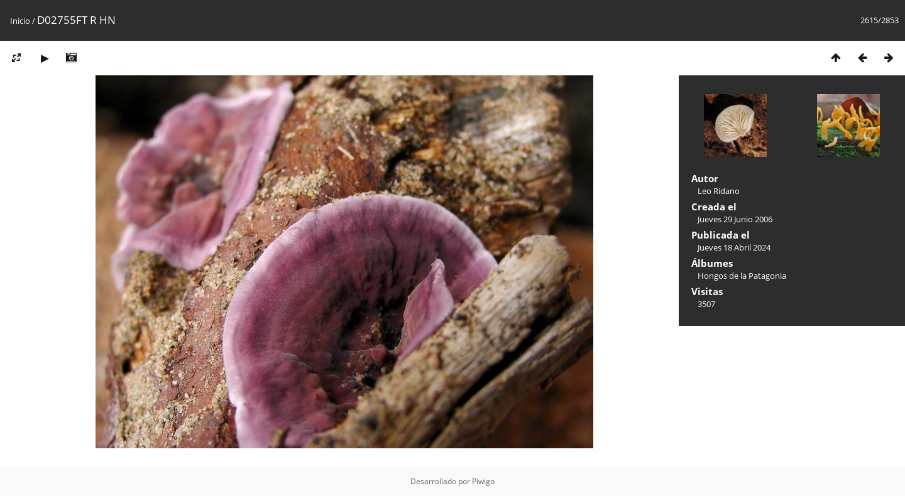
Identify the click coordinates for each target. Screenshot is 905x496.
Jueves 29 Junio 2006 (735, 219)
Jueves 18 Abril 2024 (734, 247)
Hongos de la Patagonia (742, 275)
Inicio (20, 20)
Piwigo (483, 481)
